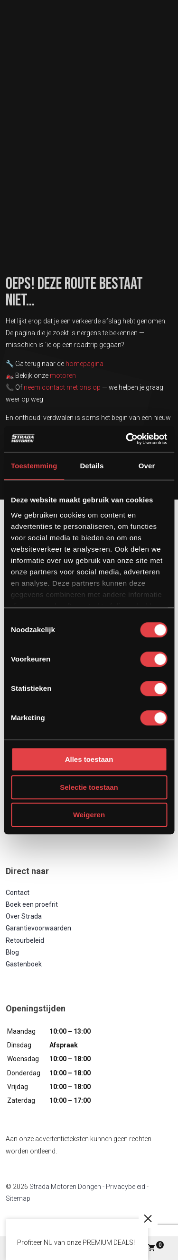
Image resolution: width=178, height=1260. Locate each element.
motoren (63, 375)
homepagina (84, 363)
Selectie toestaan (89, 787)
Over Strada (24, 916)
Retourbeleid (25, 940)
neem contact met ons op (62, 387)
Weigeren (89, 815)
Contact (17, 892)
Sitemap (18, 1198)
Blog (12, 952)
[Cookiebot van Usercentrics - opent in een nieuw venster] (126, 439)
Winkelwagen (156, 1246)
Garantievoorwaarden (38, 928)
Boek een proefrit (32, 904)
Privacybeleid (125, 1186)
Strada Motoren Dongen (65, 1186)
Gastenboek (24, 964)
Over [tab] (147, 466)
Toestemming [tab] (34, 466)
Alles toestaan (89, 759)
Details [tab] (91, 466)
